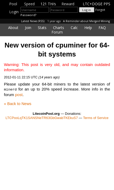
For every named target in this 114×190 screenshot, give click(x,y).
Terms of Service (95, 118)
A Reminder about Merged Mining (86, 21)
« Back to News (17, 103)
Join (28, 27)
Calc (74, 27)
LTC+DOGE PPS (96, 3)
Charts (58, 27)
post (19, 94)
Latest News (29, 21)
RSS (41, 21)
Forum (57, 32)
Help (88, 27)
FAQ (102, 27)
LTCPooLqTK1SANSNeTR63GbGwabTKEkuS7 (42, 118)
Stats (42, 27)
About (13, 27)
